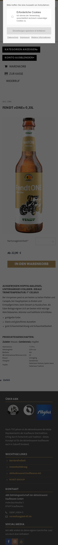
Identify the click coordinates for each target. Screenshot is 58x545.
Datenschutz (12, 37)
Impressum (25, 37)
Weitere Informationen (41, 37)
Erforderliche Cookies (33, 16)
